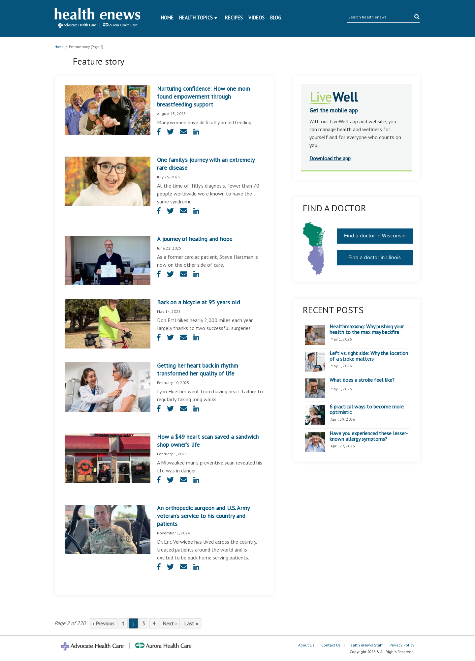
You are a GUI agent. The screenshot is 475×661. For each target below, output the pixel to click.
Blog (275, 18)
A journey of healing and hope (194, 239)
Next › (170, 623)
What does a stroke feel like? (362, 380)
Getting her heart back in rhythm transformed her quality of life (197, 369)
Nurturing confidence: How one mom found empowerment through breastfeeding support (203, 96)
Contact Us (331, 645)
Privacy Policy (402, 645)
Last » (191, 623)
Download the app (330, 158)
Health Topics (196, 18)
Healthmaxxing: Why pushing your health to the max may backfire (367, 329)
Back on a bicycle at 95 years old (198, 302)
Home (167, 18)
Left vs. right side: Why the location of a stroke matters (369, 356)
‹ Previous (103, 623)
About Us (306, 645)
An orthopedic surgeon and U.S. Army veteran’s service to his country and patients (203, 515)
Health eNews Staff (365, 645)
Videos (256, 18)
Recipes (234, 18)
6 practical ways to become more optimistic (367, 409)
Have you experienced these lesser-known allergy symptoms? (369, 436)
